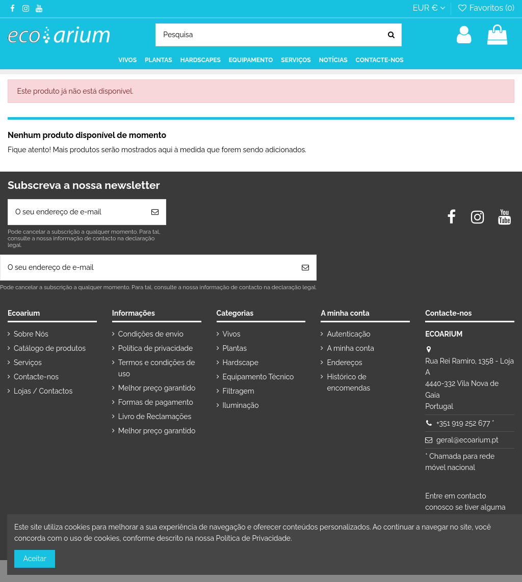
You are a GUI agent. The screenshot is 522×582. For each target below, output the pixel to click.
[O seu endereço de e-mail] (76, 212)
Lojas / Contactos (43, 391)
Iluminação (241, 405)
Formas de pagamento (155, 402)
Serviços (28, 362)
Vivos (232, 334)
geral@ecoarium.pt (467, 440)
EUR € (429, 8)
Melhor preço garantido (157, 388)
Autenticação (348, 334)
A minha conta (350, 348)
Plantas (235, 348)
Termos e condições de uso (156, 368)
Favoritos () (485, 8)
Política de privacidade (155, 348)
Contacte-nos (36, 377)
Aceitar (34, 559)
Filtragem (238, 391)
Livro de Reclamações (154, 416)
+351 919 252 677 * (465, 423)
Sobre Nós (31, 334)
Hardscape (240, 362)
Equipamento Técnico (258, 377)
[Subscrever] (155, 212)
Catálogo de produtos (50, 348)
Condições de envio (151, 334)
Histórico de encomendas (348, 382)
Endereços (344, 362)
